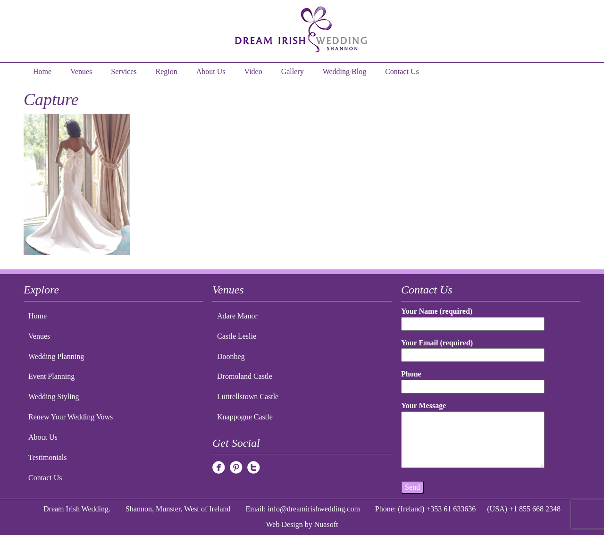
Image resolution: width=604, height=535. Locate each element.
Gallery (292, 71)
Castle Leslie (236, 336)
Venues (81, 71)
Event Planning (51, 376)
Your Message (473, 435)
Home (42, 71)
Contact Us (402, 71)
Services (123, 71)
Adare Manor (237, 316)
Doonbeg (231, 356)
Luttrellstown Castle (247, 397)
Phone (473, 380)
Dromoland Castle (244, 376)
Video (253, 71)
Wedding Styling (53, 397)
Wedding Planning (56, 356)
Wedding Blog (344, 71)
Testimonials (47, 457)
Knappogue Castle (245, 417)
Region (166, 71)
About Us (211, 71)
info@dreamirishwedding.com (314, 509)
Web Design (284, 524)
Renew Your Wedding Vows (70, 417)
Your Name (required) (473, 317)
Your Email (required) (473, 349)
